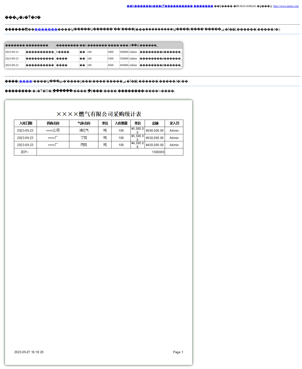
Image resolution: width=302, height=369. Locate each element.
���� (25, 81)
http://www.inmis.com (286, 6)
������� (203, 6)
